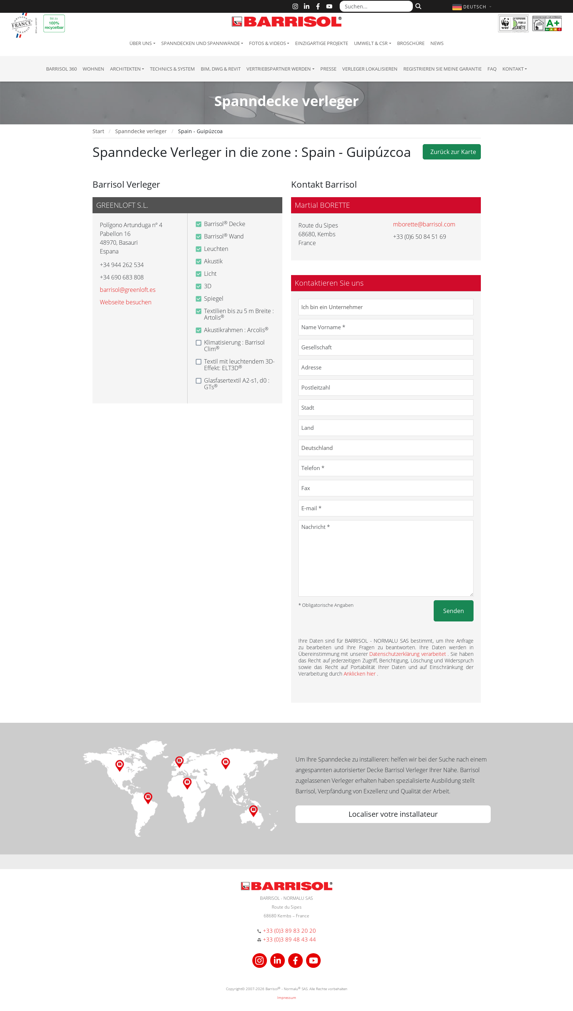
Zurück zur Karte (451, 152)
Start (98, 131)
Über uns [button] (140, 43)
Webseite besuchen (125, 302)
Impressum (286, 997)
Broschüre (411, 43)
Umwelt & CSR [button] (371, 43)
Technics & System (172, 68)
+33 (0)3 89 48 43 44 (289, 939)
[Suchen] (417, 5)
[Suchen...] (376, 6)
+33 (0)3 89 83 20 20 (289, 930)
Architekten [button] (125, 68)
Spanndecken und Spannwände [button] (200, 43)
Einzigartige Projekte (321, 43)
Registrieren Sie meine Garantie (442, 68)
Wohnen (93, 68)
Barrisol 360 (61, 68)
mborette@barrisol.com (424, 224)
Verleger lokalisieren (369, 68)
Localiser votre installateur (393, 814)
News (437, 43)
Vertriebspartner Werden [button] (278, 68)
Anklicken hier (360, 673)
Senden (453, 611)
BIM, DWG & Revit (221, 68)
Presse (328, 68)
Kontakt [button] (513, 68)
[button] (473, 7)
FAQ (492, 68)
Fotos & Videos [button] (267, 43)
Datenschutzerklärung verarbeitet (408, 653)
